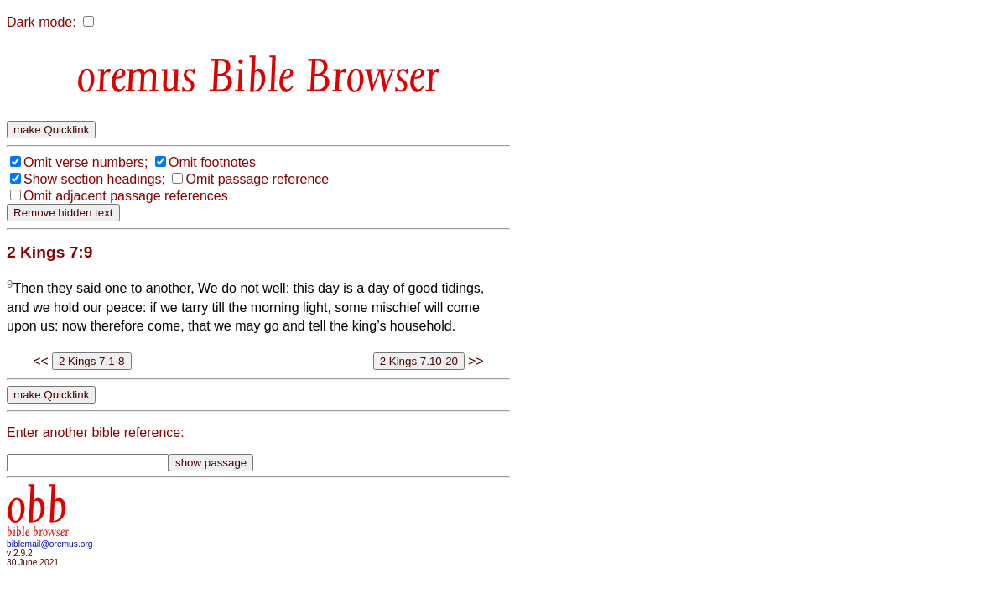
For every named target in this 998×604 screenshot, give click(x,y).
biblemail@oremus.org (50, 544)
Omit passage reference (257, 179)
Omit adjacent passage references (125, 196)
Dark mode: (41, 22)
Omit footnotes (212, 162)
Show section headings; (94, 179)
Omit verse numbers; (85, 162)
